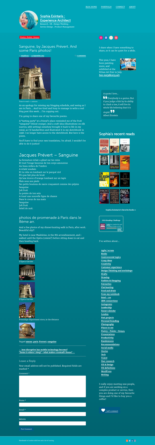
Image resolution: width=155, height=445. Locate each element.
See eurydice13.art (109, 75)
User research (107, 361)
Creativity (106, 264)
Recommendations (110, 344)
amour (29, 341)
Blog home (91, 7)
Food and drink (108, 290)
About (132, 7)
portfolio (106, 7)
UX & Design (107, 364)
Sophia (108, 224)
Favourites (106, 284)
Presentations (108, 334)
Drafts (104, 274)
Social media (107, 348)
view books (119, 230)
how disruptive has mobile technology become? (43, 349)
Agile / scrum (107, 250)
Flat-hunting (107, 287)
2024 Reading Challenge (111, 220)
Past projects (107, 317)
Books (104, 254)
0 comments (81, 55)
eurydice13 (25, 55)
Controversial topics (111, 257)
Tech (103, 354)
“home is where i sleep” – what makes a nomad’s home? (47, 352)
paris (35, 341)
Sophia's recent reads (117, 134)
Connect (120, 7)
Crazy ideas (106, 260)
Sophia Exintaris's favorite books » (121, 210)
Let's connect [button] (109, 410)
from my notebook (110, 294)
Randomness (107, 341)
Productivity (107, 337)
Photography (107, 324)
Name (22, 400)
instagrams (106, 304)
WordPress (106, 371)
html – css (106, 297)
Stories (104, 351)
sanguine (52, 341)
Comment (24, 373)
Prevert (43, 341)
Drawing (105, 277)
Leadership (106, 307)
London (105, 314)
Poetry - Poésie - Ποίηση (29, 37)
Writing (105, 374)
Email (22, 410)
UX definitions (108, 368)
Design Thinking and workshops (116, 270)
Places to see (107, 327)
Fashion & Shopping (111, 280)
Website (22, 419)
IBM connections (109, 301)
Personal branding (110, 321)
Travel (104, 358)
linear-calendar (108, 311)
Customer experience (111, 267)
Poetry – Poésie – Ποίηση (113, 331)
